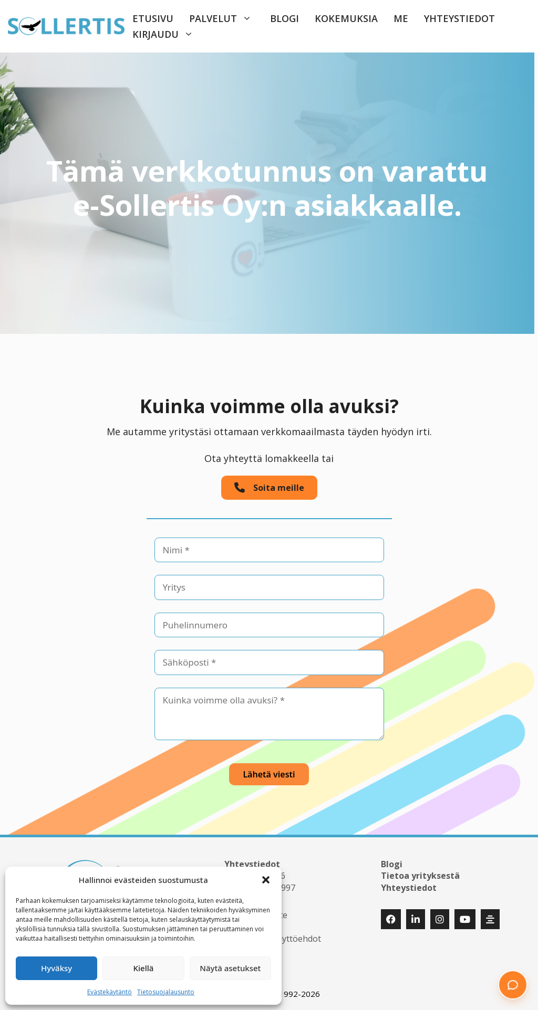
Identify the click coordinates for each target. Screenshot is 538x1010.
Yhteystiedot (459, 18)
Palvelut (225, 18)
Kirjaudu (168, 34)
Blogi (284, 18)
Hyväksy (56, 968)
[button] (266, 880)
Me (401, 18)
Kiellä (143, 968)
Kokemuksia (346, 18)
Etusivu (152, 18)
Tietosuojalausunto (165, 991)
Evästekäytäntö (109, 991)
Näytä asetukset (230, 968)
